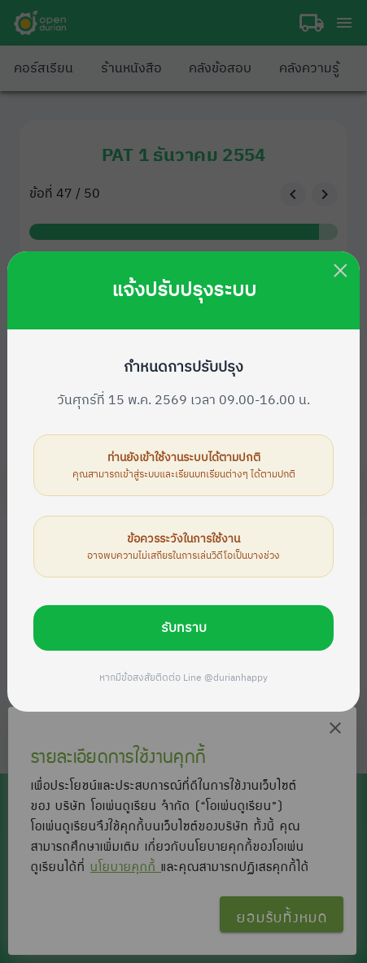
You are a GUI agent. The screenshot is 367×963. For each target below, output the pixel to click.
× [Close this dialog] (340, 270)
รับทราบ (184, 628)
